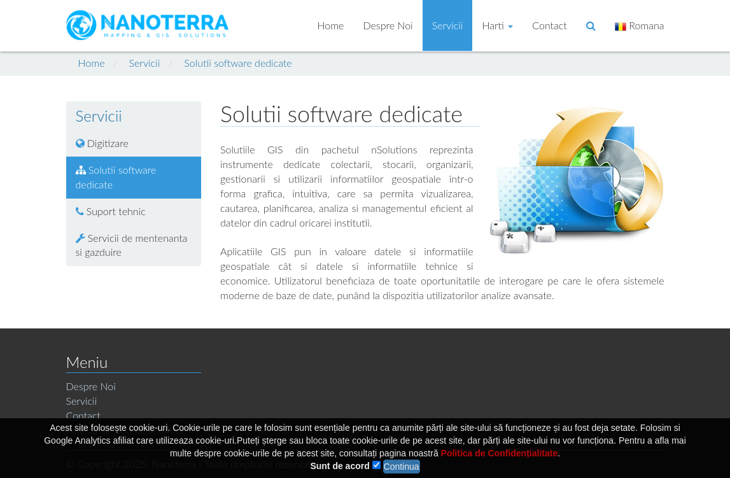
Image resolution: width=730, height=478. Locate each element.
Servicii (447, 25)
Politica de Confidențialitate (499, 456)
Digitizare (102, 143)
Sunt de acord (339, 469)
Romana (639, 25)
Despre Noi (387, 25)
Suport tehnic (111, 211)
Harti (497, 25)
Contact (549, 25)
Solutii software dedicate (237, 63)
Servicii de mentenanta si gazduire (132, 245)
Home (330, 25)
